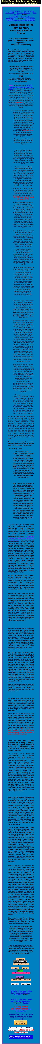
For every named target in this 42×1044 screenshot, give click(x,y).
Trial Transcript (28, 11)
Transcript (22, 991)
